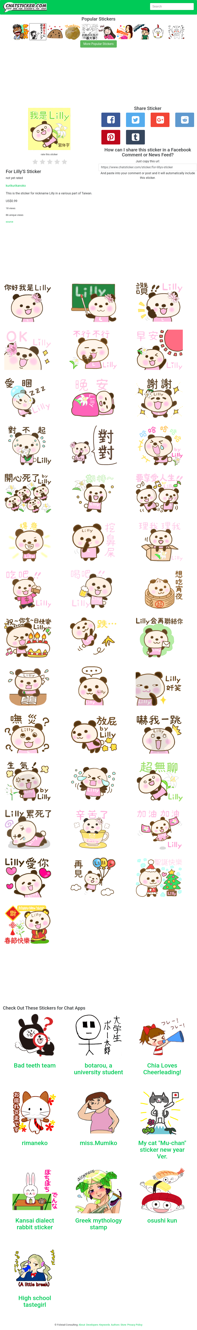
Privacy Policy (134, 1324)
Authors (115, 1324)
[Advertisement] (98, 79)
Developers (92, 1324)
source (9, 221)
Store (123, 1324)
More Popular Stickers (98, 44)
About (82, 1324)
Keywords (104, 1324)
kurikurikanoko (16, 185)
